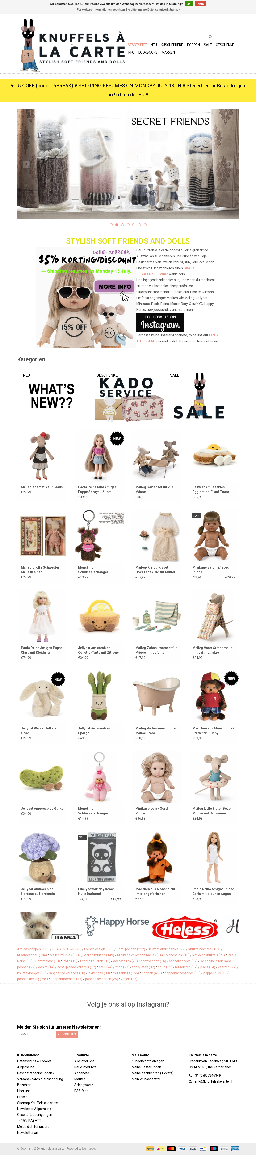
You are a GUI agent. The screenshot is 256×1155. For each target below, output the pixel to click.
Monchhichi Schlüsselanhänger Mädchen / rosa (93, 569)
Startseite (137, 45)
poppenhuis (216, 973)
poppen (152, 973)
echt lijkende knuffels (76, 967)
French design (99, 949)
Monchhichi (177, 955)
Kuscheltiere (172, 45)
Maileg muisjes (65, 955)
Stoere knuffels (95, 961)
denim (46, 967)
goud (165, 967)
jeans (207, 967)
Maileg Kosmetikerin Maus (42, 487)
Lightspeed (89, 1148)
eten (106, 967)
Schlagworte (83, 1085)
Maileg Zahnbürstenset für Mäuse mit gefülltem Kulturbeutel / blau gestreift (156, 650)
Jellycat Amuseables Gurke (42, 808)
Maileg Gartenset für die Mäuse (154, 489)
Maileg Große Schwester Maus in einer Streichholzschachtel (40, 569)
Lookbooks (148, 52)
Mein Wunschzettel (146, 1079)
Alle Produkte (84, 1061)
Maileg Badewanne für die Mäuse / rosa (155, 730)
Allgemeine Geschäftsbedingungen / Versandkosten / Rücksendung (40, 1073)
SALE (208, 45)
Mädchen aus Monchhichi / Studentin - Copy (213, 730)
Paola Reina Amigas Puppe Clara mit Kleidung (42, 650)
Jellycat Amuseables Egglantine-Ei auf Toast (211, 489)
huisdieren (186, 967)
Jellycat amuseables (166, 949)
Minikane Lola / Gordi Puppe (152, 811)
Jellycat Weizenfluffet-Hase (38, 730)
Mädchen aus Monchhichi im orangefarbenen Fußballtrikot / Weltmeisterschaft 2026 (155, 891)
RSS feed (81, 1091)
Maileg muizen (99, 955)
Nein (201, 4)
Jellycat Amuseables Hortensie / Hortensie (38, 891)
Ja (188, 4)
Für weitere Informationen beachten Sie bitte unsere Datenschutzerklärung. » (128, 9)
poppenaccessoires (183, 973)
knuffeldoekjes (31, 973)
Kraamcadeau (32, 955)
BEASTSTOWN (66, 949)
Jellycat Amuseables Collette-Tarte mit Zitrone (98, 650)
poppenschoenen (101, 979)
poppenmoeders (66, 979)
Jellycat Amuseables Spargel (94, 730)
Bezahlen (24, 1085)
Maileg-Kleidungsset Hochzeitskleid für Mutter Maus (155, 569)
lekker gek (99, 973)
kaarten (227, 967)
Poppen (193, 45)
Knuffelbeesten (204, 949)
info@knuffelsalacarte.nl (213, 1081)
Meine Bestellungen (146, 1067)
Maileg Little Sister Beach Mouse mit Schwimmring (212, 811)
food (122, 967)
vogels (129, 979)
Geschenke (225, 45)
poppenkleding (32, 979)
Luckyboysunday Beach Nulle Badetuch (96, 891)
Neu (154, 45)
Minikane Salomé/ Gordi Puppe (211, 569)
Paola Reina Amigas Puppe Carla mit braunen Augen (213, 891)
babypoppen (153, 961)
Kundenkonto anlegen (148, 1061)
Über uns (23, 1091)
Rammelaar (47, 961)
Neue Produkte (85, 1067)
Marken (168, 52)
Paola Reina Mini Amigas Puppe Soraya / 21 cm (97, 489)
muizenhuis (126, 973)
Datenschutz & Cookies (34, 1061)
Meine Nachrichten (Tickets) (152, 1073)
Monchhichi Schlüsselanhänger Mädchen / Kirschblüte (95, 811)
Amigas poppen (33, 949)
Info (131, 52)
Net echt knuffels (208, 955)
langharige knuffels (67, 973)
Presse (22, 1097)
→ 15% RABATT (29, 1120)
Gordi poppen (131, 949)
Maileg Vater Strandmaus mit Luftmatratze (212, 650)
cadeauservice (183, 961)
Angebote (81, 1073)
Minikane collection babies (140, 955)
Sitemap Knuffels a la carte (37, 1103)
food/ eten (143, 967)
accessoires (125, 961)
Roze (70, 961)
